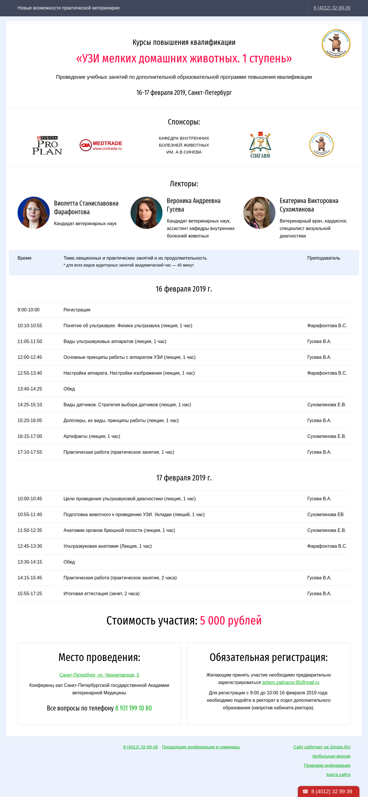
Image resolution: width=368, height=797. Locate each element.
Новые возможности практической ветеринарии (69, 7)
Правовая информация (327, 765)
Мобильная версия (331, 756)
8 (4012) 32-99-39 (332, 7)
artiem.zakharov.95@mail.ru (290, 682)
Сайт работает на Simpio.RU (322, 746)
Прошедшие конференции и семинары (201, 746)
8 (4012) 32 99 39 (331, 791)
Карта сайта (338, 774)
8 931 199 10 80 (133, 708)
